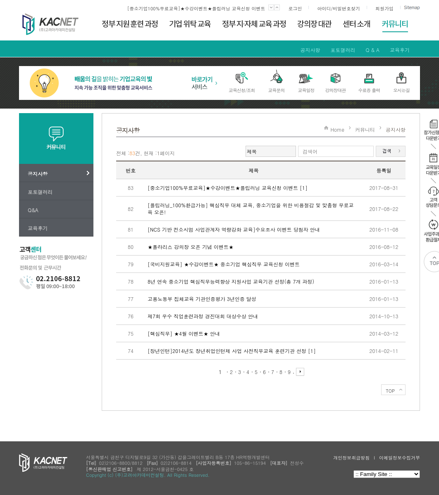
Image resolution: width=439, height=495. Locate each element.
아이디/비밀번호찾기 (338, 8)
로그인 (295, 8)
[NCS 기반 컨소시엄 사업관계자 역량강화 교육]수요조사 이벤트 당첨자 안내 (234, 229)
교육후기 (400, 49)
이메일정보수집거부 (399, 458)
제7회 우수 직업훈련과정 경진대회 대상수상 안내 (203, 316)
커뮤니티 (365, 129)
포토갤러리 (342, 49)
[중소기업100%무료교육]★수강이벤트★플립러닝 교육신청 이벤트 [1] (228, 187)
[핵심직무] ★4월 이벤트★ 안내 (184, 333)
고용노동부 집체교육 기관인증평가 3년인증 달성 (202, 298)
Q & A (372, 49)
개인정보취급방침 (351, 458)
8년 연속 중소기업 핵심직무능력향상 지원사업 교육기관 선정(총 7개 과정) (231, 281)
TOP (390, 391)
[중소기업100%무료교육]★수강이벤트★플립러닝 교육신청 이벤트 (196, 8)
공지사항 (310, 49)
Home (337, 129)
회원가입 (384, 8)
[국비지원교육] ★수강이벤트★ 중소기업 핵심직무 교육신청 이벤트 (224, 264)
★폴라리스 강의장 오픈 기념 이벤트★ (191, 246)
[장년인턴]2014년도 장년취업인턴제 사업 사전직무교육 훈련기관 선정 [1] (232, 350)
